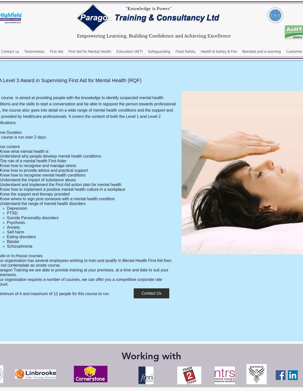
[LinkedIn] (293, 375)
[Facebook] (280, 375)
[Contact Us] (151, 293)
